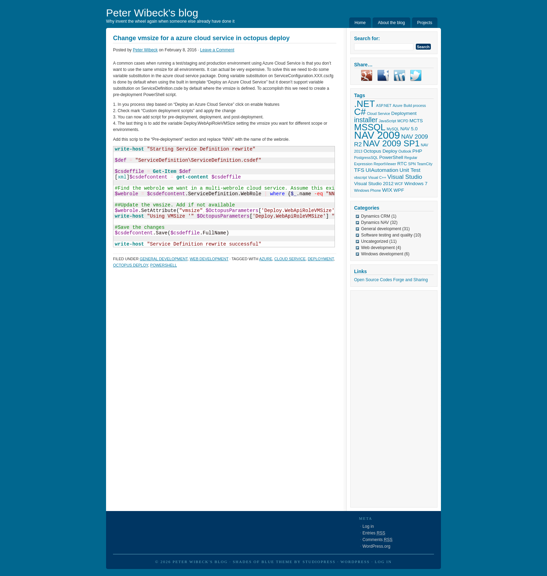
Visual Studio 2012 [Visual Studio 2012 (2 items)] (374, 183)
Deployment (321, 259)
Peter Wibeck (145, 50)
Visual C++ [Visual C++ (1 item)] (377, 177)
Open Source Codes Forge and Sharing (391, 279)
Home (360, 22)
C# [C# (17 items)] (360, 112)
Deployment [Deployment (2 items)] (404, 113)
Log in (368, 526)
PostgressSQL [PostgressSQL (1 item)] (366, 157)
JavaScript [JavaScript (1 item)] (387, 121)
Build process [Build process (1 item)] (415, 105)
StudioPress (319, 562)
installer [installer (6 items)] (365, 120)
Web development (209, 259)
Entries (373, 533)
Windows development (382, 253)
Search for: (367, 38)
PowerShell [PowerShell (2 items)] (391, 157)
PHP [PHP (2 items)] (417, 151)
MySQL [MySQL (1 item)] (393, 129)
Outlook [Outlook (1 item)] (404, 151)
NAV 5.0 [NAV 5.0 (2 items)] (409, 128)
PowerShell (163, 265)
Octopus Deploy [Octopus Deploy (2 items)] (380, 151)
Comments (377, 539)
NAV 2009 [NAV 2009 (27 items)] (377, 135)
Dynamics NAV (375, 222)
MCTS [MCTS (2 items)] (416, 120)
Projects (424, 22)
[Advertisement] (382, 399)
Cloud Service (290, 259)
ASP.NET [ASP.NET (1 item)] (383, 105)
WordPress (355, 562)
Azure (265, 259)
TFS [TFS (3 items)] (359, 170)
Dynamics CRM (375, 216)
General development (163, 259)
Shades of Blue (253, 562)
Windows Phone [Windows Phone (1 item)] (367, 190)
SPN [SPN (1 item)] (412, 164)
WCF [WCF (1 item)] (399, 184)
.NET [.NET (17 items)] (364, 104)
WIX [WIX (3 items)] (387, 190)
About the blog (391, 22)
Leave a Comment (217, 50)
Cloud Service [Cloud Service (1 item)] (378, 113)
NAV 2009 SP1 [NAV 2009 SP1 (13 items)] (391, 143)
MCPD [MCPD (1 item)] (402, 121)
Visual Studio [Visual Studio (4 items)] (404, 176)
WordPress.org (376, 546)
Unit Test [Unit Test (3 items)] (409, 170)
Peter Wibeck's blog (152, 13)
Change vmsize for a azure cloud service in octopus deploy (201, 38)
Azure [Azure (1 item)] (398, 105)
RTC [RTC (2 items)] (402, 163)
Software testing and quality (386, 235)
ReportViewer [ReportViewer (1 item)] (385, 164)
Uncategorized (374, 241)
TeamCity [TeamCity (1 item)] (424, 164)
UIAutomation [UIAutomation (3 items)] (382, 170)
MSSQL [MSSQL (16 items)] (369, 127)
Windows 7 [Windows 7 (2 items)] (415, 183)
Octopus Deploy (130, 265)
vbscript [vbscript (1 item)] (360, 177)
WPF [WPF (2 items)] (399, 190)
